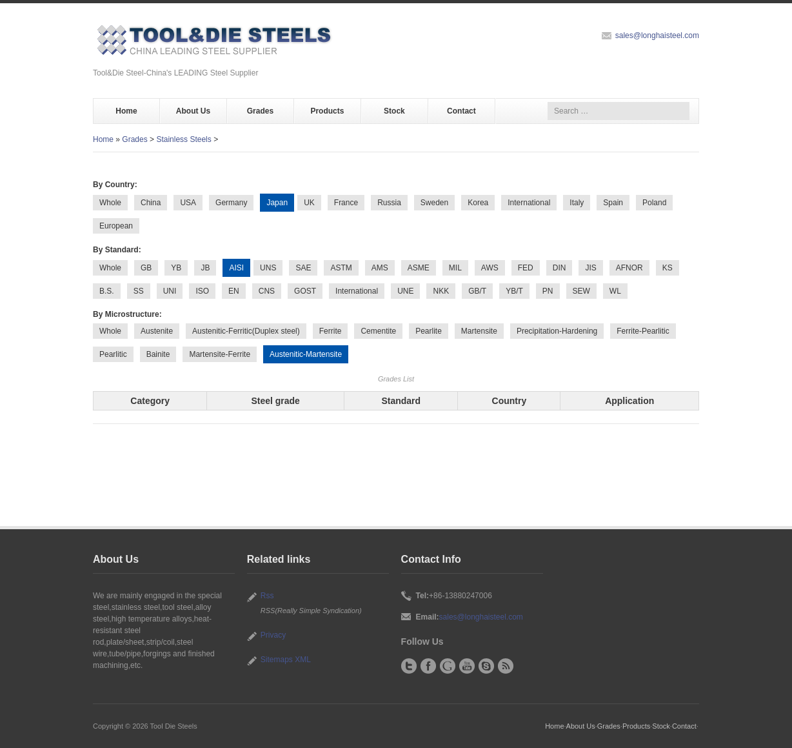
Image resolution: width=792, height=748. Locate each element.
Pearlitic (113, 354)
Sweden (434, 202)
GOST (305, 291)
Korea (478, 202)
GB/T (477, 291)
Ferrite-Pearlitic (643, 331)
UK (309, 202)
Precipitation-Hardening (557, 331)
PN (547, 291)
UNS (268, 267)
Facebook (428, 666)
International (529, 202)
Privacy (273, 635)
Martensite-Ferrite (219, 354)
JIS (590, 267)
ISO (202, 291)
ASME (419, 267)
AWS (490, 267)
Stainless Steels (183, 139)
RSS (505, 666)
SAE (303, 267)
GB (146, 267)
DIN (559, 267)
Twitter (409, 666)
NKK (441, 291)
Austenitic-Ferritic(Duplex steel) (246, 331)
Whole (110, 202)
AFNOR (629, 267)
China (151, 202)
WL (615, 291)
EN (233, 291)
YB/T (514, 291)
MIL (455, 267)
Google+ (447, 666)
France (346, 202)
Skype (486, 666)
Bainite (158, 354)
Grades (260, 111)
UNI (170, 291)
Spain (613, 202)
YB (176, 267)
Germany (231, 202)
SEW (581, 291)
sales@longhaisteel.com (657, 35)
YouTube (467, 666)
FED (525, 267)
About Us (193, 111)
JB (205, 267)
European (116, 225)
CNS (267, 291)
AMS (379, 267)
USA (188, 202)
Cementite (378, 331)
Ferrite (330, 331)
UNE (405, 291)
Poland (654, 202)
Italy (576, 202)
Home (126, 111)
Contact (461, 111)
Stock (394, 111)
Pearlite (428, 331)
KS (667, 267)
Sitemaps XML (286, 659)
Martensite (479, 331)
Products (327, 111)
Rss (267, 595)
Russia (389, 202)
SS (139, 291)
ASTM (340, 267)
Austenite (157, 331)
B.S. (106, 291)
